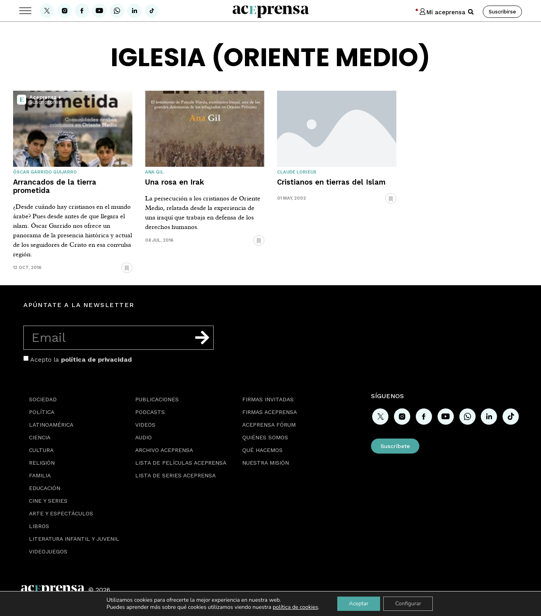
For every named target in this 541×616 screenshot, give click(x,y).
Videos (145, 424)
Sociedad (43, 399)
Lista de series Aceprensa (175, 475)
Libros (39, 526)
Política (41, 412)
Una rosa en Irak (174, 182)
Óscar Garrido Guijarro (45, 172)
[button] (470, 11)
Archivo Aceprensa (164, 450)
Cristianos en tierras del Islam (331, 182)
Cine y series (48, 501)
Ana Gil (154, 172)
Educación (44, 488)
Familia (40, 475)
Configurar (408, 603)
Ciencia (39, 437)
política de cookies (295, 607)
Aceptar (358, 603)
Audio (143, 437)
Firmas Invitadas (268, 399)
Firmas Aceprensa (269, 412)
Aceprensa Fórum (269, 424)
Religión (42, 463)
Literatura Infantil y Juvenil (74, 539)
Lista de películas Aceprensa (180, 463)
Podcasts (150, 412)
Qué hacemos (262, 450)
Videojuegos (48, 551)
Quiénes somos (265, 437)
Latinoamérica (51, 424)
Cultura (41, 450)
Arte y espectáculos (61, 513)
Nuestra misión (265, 463)
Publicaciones (157, 399)
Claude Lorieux (296, 172)
